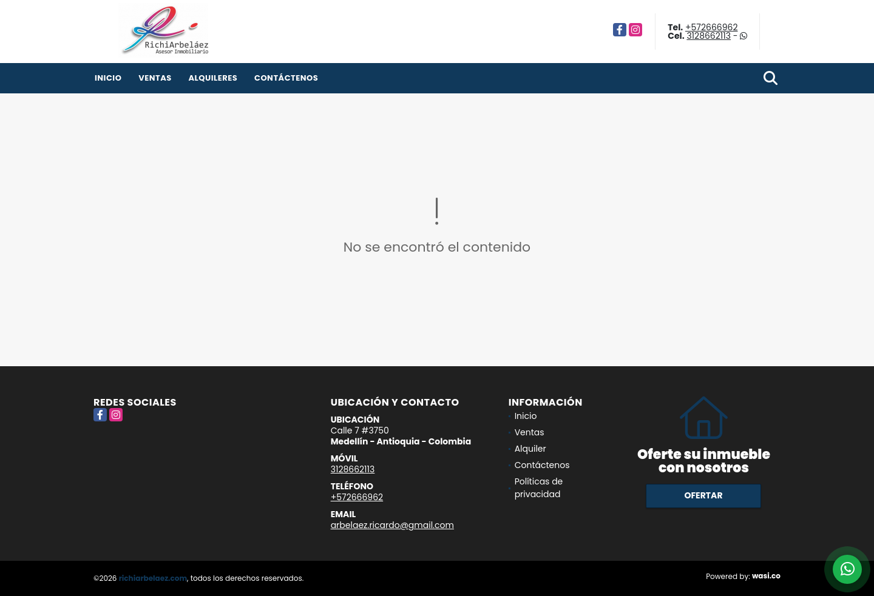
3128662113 (708, 36)
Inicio (108, 78)
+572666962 (711, 27)
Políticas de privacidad (539, 487)
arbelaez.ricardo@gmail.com (392, 525)
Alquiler (530, 449)
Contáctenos (286, 78)
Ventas (155, 78)
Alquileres (212, 78)
